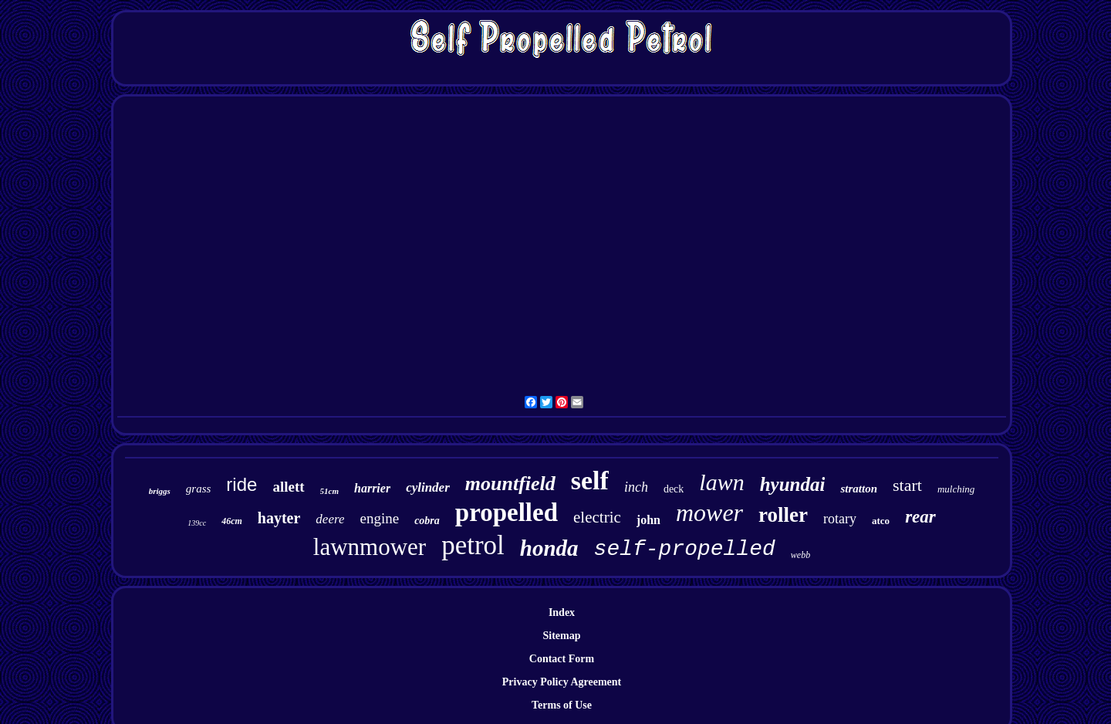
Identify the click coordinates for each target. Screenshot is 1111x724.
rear (920, 516)
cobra (427, 520)
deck (674, 489)
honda (549, 548)
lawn (721, 482)
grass (198, 488)
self (590, 480)
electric (597, 517)
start (907, 485)
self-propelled (684, 549)
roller (783, 514)
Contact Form (561, 659)
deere (330, 519)
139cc (196, 523)
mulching (955, 489)
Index (562, 612)
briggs (160, 491)
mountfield (510, 483)
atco (881, 520)
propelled (506, 512)
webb (800, 555)
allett (288, 487)
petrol (473, 545)
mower (709, 512)
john (648, 519)
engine (379, 518)
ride (241, 484)
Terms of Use (562, 705)
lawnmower (369, 546)
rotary (839, 518)
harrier (372, 488)
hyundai (793, 484)
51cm (329, 491)
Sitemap (562, 635)
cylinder (428, 487)
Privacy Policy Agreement (561, 682)
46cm (231, 521)
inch (636, 487)
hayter (279, 517)
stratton (858, 488)
